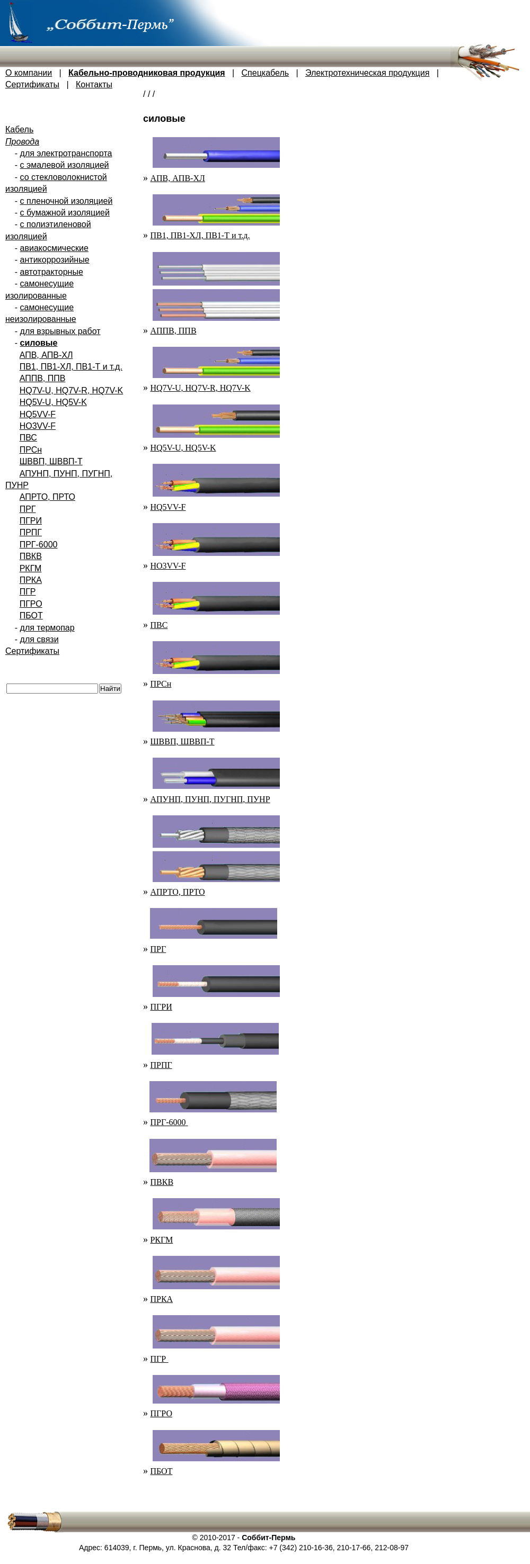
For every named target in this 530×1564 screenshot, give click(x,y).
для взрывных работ (60, 331)
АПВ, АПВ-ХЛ (46, 354)
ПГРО (31, 603)
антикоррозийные (55, 259)
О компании (28, 72)
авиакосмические (54, 248)
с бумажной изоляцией (65, 212)
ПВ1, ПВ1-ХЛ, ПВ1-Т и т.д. (71, 366)
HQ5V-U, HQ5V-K (53, 402)
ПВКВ (31, 556)
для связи (39, 639)
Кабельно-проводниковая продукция (146, 72)
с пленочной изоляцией (66, 200)
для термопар (47, 627)
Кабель (19, 129)
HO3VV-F (38, 425)
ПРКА (31, 580)
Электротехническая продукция (367, 72)
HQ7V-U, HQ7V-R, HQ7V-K (71, 390)
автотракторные (51, 271)
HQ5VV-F (38, 414)
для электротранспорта (66, 153)
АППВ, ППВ (43, 378)
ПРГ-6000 (39, 544)
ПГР (28, 591)
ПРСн (31, 449)
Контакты (94, 84)
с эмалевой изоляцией (64, 164)
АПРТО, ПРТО (47, 496)
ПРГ (28, 509)
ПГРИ (31, 520)
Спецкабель (265, 72)
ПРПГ (31, 532)
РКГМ (31, 568)
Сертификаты (32, 84)
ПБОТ (31, 615)
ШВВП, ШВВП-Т (51, 461)
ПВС (28, 437)
